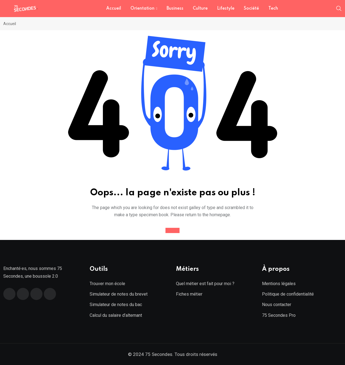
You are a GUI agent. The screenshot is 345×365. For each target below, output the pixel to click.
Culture (200, 8)
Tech (273, 8)
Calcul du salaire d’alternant (116, 315)
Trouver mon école (107, 283)
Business (175, 8)
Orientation (142, 8)
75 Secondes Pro (279, 315)
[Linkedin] (36, 294)
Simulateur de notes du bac (116, 304)
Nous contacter (276, 304)
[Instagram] (50, 294)
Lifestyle (225, 8)
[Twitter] (23, 294)
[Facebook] (9, 294)
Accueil (113, 8)
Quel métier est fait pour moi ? (205, 283)
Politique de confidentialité (288, 294)
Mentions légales (279, 283)
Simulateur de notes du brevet (119, 294)
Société (251, 8)
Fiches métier (189, 294)
